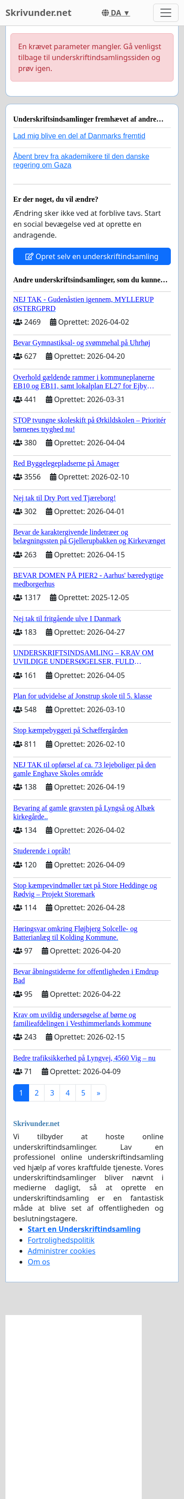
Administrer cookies (61, 1251)
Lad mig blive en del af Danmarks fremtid (79, 136)
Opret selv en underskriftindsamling (92, 256)
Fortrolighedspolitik (61, 1240)
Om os (39, 1262)
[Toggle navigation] (166, 13)
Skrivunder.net (38, 12)
